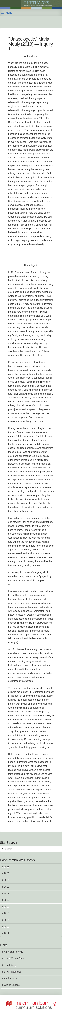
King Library (9, 965)
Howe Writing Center (13, 958)
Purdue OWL (9, 978)
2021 (5, 866)
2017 (5, 893)
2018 (5, 886)
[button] (6, 12)
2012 (5, 926)
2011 (5, 933)
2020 (5, 873)
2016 (5, 900)
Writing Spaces (11, 985)
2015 (5, 906)
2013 (5, 920)
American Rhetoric (12, 951)
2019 (5, 880)
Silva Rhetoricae (11, 971)
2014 (5, 913)
